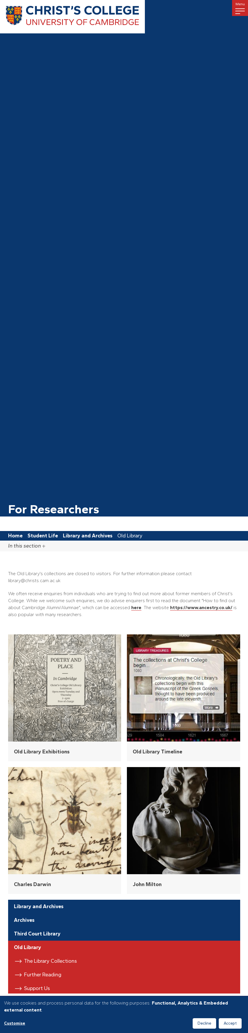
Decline (204, 1023)
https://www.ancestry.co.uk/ (201, 607)
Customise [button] (14, 1023)
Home (15, 535)
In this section (26, 546)
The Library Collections (50, 961)
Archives (24, 920)
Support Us (37, 988)
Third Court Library (37, 934)
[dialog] (124, 1014)
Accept (230, 1023)
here (136, 607)
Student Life (43, 535)
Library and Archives (87, 535)
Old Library (27, 947)
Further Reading (42, 974)
